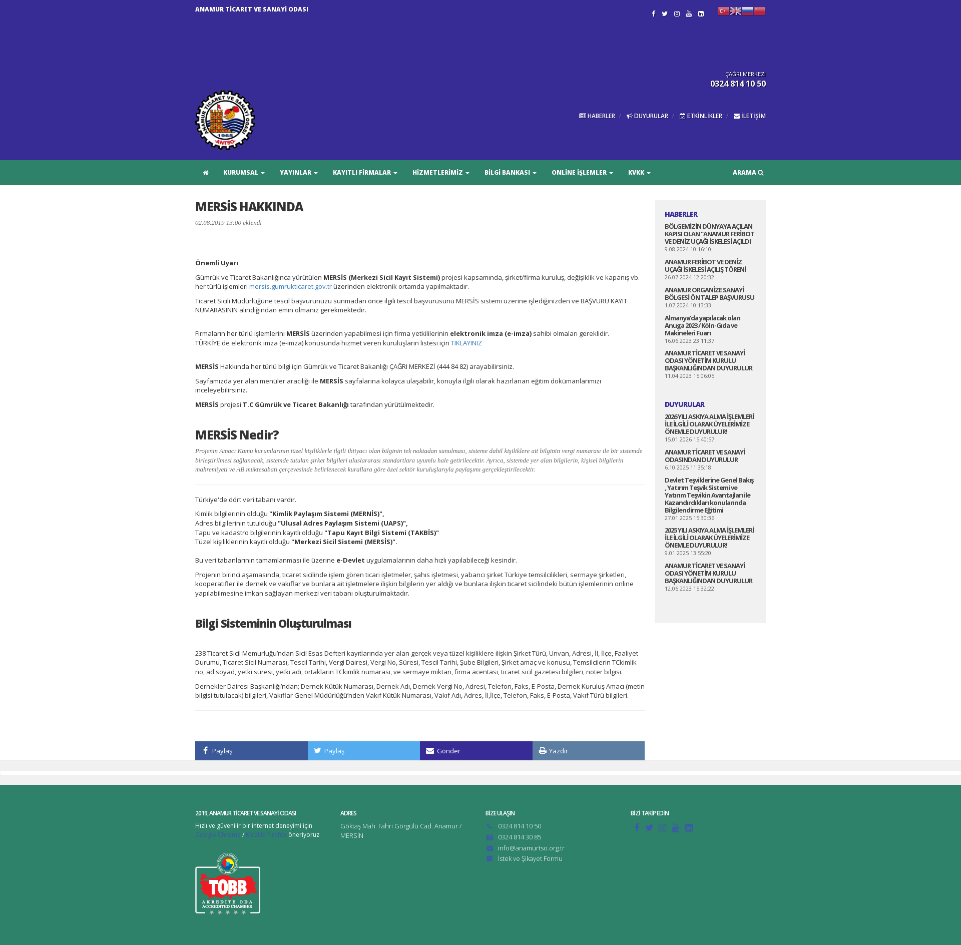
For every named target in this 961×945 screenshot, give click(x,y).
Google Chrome (218, 834)
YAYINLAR (299, 172)
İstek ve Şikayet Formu (530, 858)
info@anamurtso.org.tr (531, 847)
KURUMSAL (244, 172)
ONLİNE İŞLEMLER (582, 172)
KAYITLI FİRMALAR (365, 172)
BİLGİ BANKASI (511, 172)
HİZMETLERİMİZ (440, 172)
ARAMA (748, 172)
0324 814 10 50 (519, 825)
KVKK (639, 172)
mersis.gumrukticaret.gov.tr (290, 286)
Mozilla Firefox (266, 834)
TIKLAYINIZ (466, 342)
